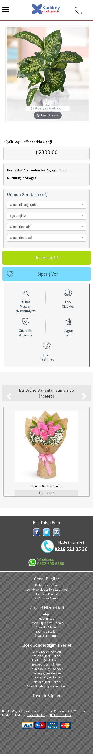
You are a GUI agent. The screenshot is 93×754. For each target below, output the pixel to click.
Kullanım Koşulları (46, 585)
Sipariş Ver (47, 274)
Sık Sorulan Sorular (46, 598)
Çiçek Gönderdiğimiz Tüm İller (46, 686)
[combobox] (46, 205)
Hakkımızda (46, 618)
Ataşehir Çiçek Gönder (46, 656)
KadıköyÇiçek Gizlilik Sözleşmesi (46, 589)
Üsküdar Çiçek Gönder (46, 682)
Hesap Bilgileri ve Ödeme (46, 623)
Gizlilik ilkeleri (36, 715)
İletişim (46, 614)
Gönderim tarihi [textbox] (20, 227)
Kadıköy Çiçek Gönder (46, 673)
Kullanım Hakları (60, 715)
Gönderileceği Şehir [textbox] (23, 205)
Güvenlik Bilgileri (47, 627)
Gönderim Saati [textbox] (21, 238)
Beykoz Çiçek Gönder (46, 664)
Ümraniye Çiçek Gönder (46, 677)
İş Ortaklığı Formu (46, 635)
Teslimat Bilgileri (46, 631)
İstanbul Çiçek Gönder (46, 651)
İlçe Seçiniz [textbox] (18, 216)
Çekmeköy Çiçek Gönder (46, 669)
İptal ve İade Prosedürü (46, 594)
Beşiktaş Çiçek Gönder (46, 660)
